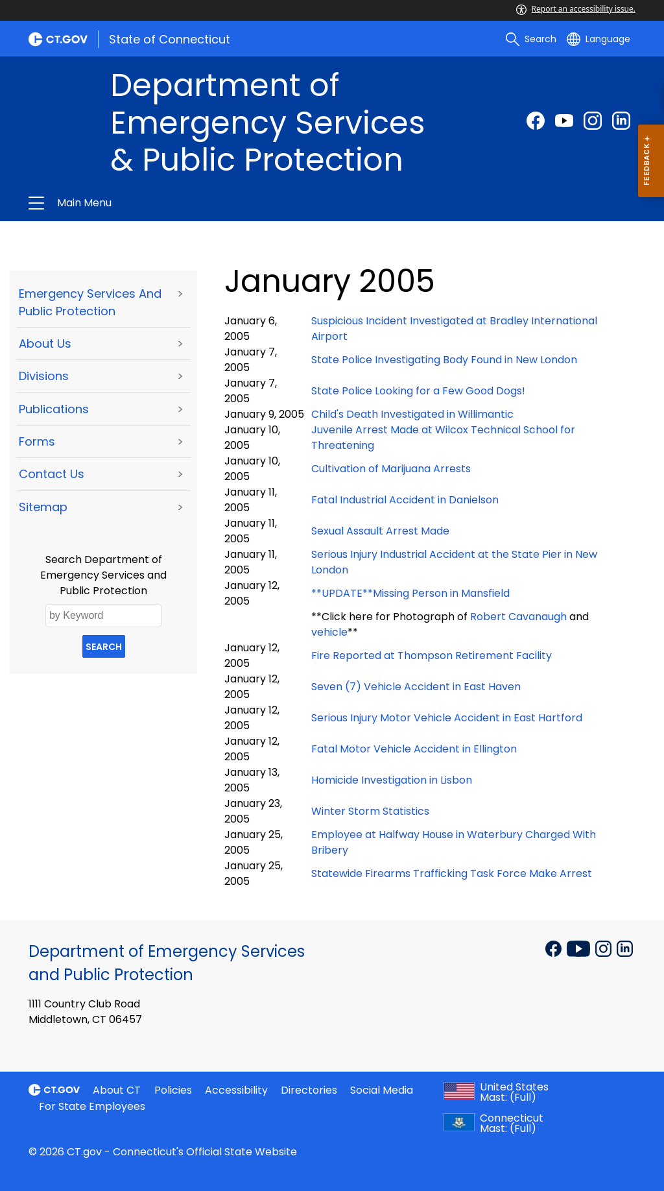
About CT (117, 1090)
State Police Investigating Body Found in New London (444, 359)
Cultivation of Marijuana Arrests (391, 468)
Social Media (381, 1090)
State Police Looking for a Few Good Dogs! (418, 390)
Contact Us (51, 474)
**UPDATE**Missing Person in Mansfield (410, 593)
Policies (173, 1090)
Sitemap (43, 507)
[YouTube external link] (580, 948)
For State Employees (92, 1106)
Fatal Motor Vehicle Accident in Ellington (414, 748)
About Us (45, 343)
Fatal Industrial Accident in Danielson (405, 499)
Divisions (44, 376)
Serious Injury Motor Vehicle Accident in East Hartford (446, 717)
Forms (37, 441)
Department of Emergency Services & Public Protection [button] (195, 203)
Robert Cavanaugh (518, 616)
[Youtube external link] (564, 121)
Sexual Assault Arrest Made (380, 530)
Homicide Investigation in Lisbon (391, 780)
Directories (309, 1090)
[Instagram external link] (593, 121)
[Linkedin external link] (625, 948)
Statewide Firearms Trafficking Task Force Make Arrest (451, 873)
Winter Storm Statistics (370, 811)
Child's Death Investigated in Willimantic (412, 414)
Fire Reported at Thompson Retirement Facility (431, 655)
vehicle (329, 632)
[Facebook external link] (536, 121)
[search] (531, 38)
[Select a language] (598, 38)
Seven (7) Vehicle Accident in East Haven (416, 686)
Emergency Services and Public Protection (90, 302)
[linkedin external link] (621, 121)
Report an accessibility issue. (575, 8)
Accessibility (236, 1090)
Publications (54, 409)
